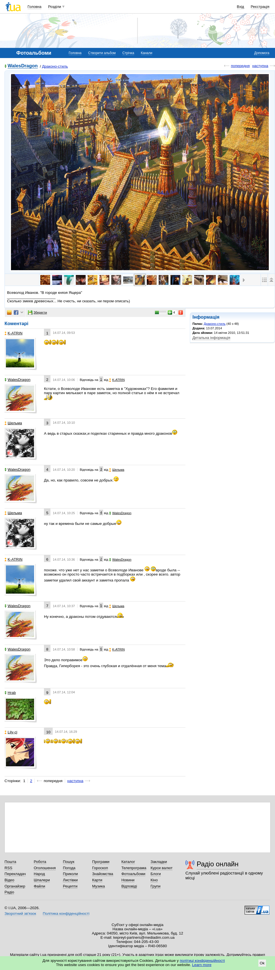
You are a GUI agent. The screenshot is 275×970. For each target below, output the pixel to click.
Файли (39, 886)
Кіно (154, 880)
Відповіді (129, 886)
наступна (260, 66)
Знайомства (102, 874)
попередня (240, 66)
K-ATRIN (14, 333)
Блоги (155, 874)
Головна (34, 7)
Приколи (70, 874)
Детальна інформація (211, 338)
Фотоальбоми (133, 874)
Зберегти (37, 312)
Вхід (240, 7)
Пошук (68, 862)
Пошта (10, 862)
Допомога (261, 53)
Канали (146, 53)
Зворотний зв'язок (20, 913)
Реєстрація (260, 7)
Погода (69, 868)
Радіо (9, 892)
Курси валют (161, 868)
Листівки (70, 880)
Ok (262, 963)
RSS (8, 868)
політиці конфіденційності (202, 960)
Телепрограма (134, 868)
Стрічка (128, 53)
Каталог (128, 862)
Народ (39, 874)
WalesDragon (23, 66)
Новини (128, 880)
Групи (155, 886)
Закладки (158, 862)
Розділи (54, 7)
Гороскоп (100, 868)
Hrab (10, 693)
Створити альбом (102, 53)
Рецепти (70, 886)
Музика (98, 886)
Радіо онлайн (218, 864)
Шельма (13, 423)
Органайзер (15, 886)
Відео (9, 880)
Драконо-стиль (55, 66)
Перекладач (15, 874)
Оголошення (45, 868)
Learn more (202, 965)
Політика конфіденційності (66, 913)
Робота (40, 862)
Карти (97, 880)
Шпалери (42, 880)
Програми (100, 862)
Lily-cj (11, 732)
